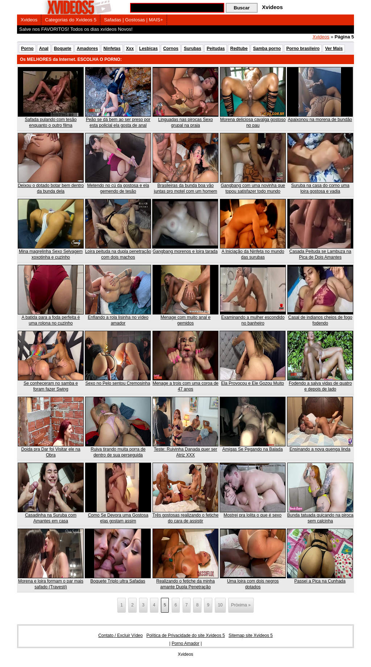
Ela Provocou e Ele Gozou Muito (252, 383)
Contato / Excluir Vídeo (120, 635)
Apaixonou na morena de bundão (320, 119)
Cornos (170, 48)
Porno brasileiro (303, 48)
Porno (27, 48)
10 (220, 605)
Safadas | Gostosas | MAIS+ (133, 19)
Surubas (192, 48)
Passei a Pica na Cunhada (319, 581)
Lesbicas (148, 48)
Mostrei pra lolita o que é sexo (253, 515)
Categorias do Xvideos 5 (70, 19)
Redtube (238, 48)
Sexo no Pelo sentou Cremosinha (118, 383)
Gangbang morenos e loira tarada (185, 251)
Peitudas (216, 48)
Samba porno (267, 48)
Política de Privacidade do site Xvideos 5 (185, 635)
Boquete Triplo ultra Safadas (117, 581)
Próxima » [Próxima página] (241, 605)
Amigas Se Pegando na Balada (252, 449)
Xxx (130, 48)
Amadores (87, 48)
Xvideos (29, 19)
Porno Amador (186, 643)
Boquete (62, 48)
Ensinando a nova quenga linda (319, 449)
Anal (44, 48)
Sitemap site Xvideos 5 (251, 635)
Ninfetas (111, 48)
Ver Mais (334, 48)
